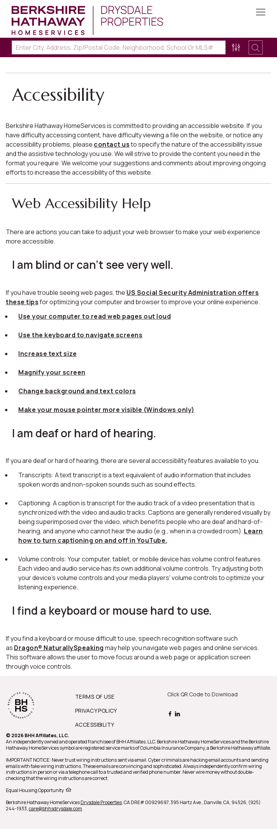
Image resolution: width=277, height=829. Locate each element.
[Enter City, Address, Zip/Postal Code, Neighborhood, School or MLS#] (119, 47)
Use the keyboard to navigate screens (80, 335)
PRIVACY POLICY (96, 710)
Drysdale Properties (101, 802)
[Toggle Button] (260, 13)
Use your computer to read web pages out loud (94, 316)
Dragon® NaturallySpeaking (59, 647)
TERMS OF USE (94, 696)
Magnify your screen (52, 372)
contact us (112, 144)
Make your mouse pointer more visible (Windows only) (106, 409)
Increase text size (47, 353)
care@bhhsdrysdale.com (55, 808)
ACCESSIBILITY (94, 724)
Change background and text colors (77, 391)
